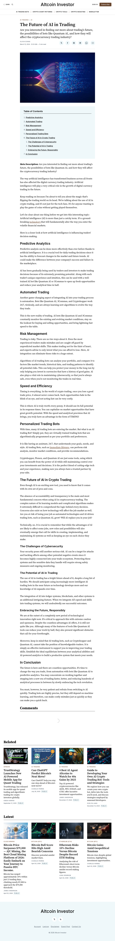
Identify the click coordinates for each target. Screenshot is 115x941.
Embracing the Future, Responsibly (43, 150)
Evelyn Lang (92, 803)
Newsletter (94, 12)
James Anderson (66, 797)
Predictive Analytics (34, 117)
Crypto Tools (61, 12)
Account (37, 926)
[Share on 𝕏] (61, 43)
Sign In (95, 4)
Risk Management (33, 125)
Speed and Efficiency (35, 130)
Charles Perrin (37, 789)
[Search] (12, 4)
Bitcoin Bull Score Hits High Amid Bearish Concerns (42, 848)
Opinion (7, 767)
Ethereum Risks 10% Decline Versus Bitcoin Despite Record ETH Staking (69, 851)
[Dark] (7, 4)
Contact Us (76, 926)
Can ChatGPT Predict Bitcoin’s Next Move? (41, 773)
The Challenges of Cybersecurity (42, 142)
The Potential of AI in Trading (40, 146)
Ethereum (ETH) (65, 841)
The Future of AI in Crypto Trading (40, 138)
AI (31, 20)
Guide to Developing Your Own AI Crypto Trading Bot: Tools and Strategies (98, 776)
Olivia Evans (25, 41)
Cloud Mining (9, 841)
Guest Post (65, 926)
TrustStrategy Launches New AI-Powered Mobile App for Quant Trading (13, 776)
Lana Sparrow (65, 875)
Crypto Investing (78, 12)
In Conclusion (32, 154)
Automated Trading (34, 121)
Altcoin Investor (57, 4)
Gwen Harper (9, 800)
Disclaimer (55, 926)
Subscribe (105, 4)
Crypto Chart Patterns (42, 12)
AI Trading (24, 20)
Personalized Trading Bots (37, 134)
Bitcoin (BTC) (36, 841)
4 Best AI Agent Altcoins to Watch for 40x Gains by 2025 (68, 774)
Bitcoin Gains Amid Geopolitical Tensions (98, 848)
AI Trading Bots (22, 12)
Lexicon (46, 926)
